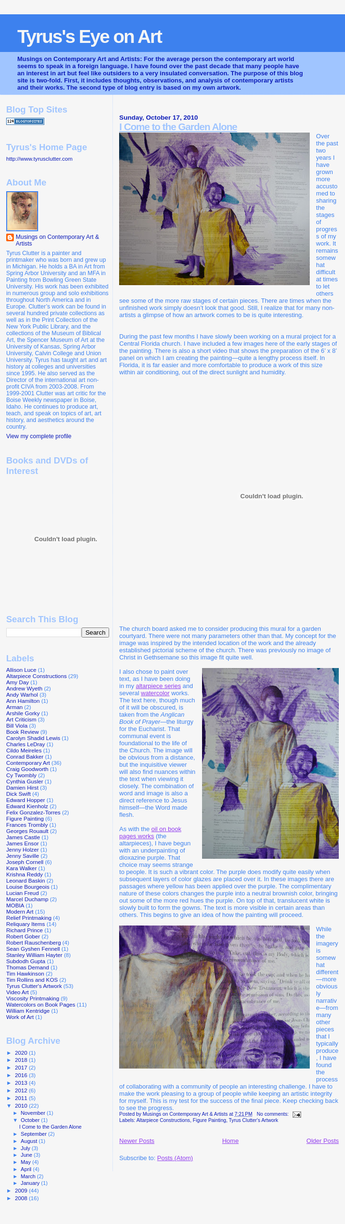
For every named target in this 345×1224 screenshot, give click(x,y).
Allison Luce (21, 670)
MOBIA (15, 905)
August (30, 1141)
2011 (22, 1098)
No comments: (273, 1114)
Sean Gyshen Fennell (33, 949)
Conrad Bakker (24, 756)
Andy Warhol (22, 694)
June (27, 1155)
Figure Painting (209, 1120)
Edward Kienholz (27, 806)
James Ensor (22, 843)
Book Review (22, 732)
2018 (22, 1060)
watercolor (155, 693)
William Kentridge (28, 1011)
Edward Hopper (25, 800)
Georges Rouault (27, 831)
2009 (22, 1190)
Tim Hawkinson (25, 973)
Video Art (17, 992)
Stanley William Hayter (34, 955)
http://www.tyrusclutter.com (39, 158)
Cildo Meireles (23, 750)
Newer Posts (136, 1140)
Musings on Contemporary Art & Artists (57, 240)
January (31, 1183)
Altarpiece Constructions (163, 1120)
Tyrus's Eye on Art (89, 36)
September (35, 1134)
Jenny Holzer (22, 849)
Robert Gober (23, 936)
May (26, 1162)
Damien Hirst (22, 787)
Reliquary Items (25, 924)
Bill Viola (17, 725)
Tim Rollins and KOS (32, 980)
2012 (22, 1090)
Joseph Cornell (24, 862)
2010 (22, 1105)
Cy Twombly (21, 775)
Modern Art (19, 911)
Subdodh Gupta (25, 961)
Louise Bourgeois (28, 887)
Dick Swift (18, 794)
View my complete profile (38, 436)
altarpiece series (158, 685)
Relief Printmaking (28, 918)
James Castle (23, 837)
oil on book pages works (150, 832)
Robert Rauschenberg (33, 942)
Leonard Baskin (25, 880)
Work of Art (20, 1017)
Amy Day (17, 682)
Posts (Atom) (175, 1158)
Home (230, 1140)
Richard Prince (24, 930)
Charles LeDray (25, 744)
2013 (22, 1083)
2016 (22, 1075)
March (29, 1176)
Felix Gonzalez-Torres (33, 812)
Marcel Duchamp (27, 899)
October (31, 1120)
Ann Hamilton (23, 701)
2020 (22, 1052)
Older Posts (322, 1140)
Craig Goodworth (27, 769)
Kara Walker (21, 868)
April (27, 1169)
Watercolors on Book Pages (40, 1004)
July (26, 1148)
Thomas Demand (27, 967)
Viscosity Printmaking (32, 998)
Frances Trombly (27, 825)
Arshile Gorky (23, 713)
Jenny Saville (22, 856)
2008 (22, 1198)
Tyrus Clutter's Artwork (253, 1120)
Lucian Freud (22, 893)
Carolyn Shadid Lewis (33, 738)
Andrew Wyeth (24, 688)
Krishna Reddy (24, 874)
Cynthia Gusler (24, 781)
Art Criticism (21, 719)
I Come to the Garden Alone (178, 126)
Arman (14, 707)
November (34, 1113)
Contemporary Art (28, 763)
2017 (22, 1067)
